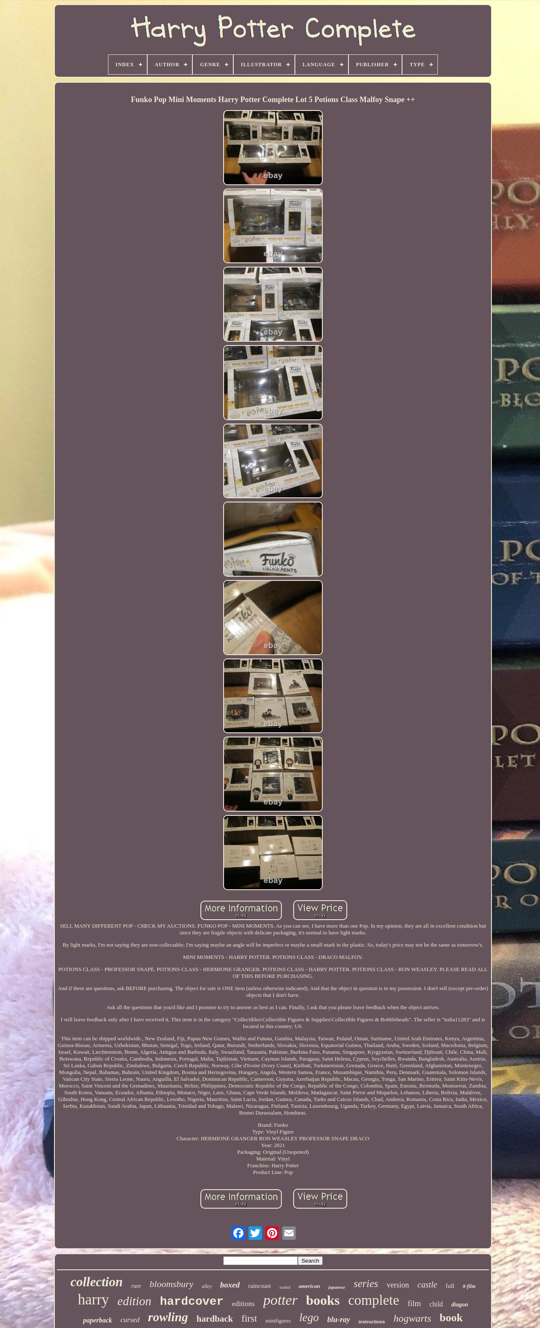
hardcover (192, 1301)
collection (96, 1281)
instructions (372, 1321)
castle (427, 1284)
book (451, 1318)
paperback (97, 1320)
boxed (230, 1284)
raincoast (259, 1285)
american (309, 1286)
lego (309, 1317)
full (450, 1285)
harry (93, 1299)
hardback (215, 1319)
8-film (469, 1286)
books (323, 1300)
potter (280, 1300)
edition (134, 1301)
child (436, 1304)
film (414, 1303)
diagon (459, 1304)
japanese (336, 1287)
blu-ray (338, 1319)
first (249, 1318)
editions (243, 1304)
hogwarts (412, 1318)
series (366, 1283)
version (398, 1285)
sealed (284, 1287)
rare (136, 1286)
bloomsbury (172, 1284)
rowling (168, 1317)
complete (373, 1300)
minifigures (278, 1320)
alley (206, 1286)
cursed (129, 1320)
